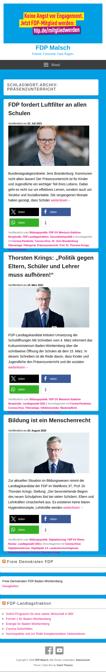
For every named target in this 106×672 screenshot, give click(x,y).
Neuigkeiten (10, 586)
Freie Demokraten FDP (30, 562)
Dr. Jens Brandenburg (65, 241)
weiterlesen (61, 200)
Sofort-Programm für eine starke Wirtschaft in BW (39, 614)
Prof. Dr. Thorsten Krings (74, 245)
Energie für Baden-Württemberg (27, 624)
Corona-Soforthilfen (19, 629)
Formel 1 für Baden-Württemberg (28, 619)
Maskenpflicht (68, 407)
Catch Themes (65, 665)
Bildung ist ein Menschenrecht (49, 420)
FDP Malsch (53, 47)
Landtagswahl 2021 (34, 403)
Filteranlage (15, 245)
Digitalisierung (57, 539)
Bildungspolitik (38, 232)
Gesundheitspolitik (61, 236)
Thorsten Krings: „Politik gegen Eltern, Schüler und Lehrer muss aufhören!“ (50, 266)
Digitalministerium (19, 548)
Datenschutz (83, 660)
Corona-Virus (43, 241)
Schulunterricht (17, 249)
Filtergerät (30, 245)
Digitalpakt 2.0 (39, 548)
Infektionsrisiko (50, 407)
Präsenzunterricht (47, 245)
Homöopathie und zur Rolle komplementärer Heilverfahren (45, 634)
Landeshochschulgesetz (64, 548)
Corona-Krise (73, 543)
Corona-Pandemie (23, 241)
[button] (24, 212)
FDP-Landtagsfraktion (36, 236)
